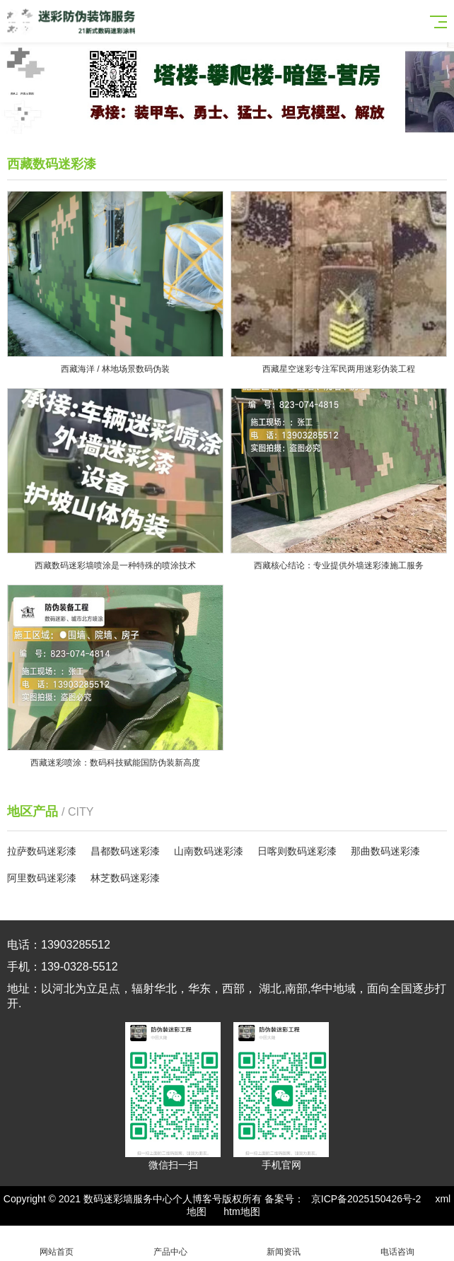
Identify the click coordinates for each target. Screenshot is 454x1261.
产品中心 (171, 1244)
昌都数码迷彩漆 (125, 851)
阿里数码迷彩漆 (41, 878)
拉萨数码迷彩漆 (41, 851)
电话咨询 (398, 1244)
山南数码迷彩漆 (208, 851)
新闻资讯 (284, 1244)
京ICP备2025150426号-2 (366, 1198)
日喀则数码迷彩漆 (297, 851)
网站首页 (57, 1244)
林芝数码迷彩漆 (125, 878)
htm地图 (241, 1211)
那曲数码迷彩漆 (385, 851)
